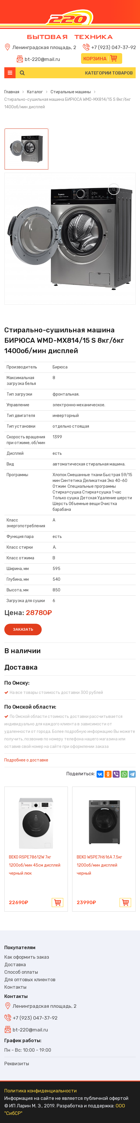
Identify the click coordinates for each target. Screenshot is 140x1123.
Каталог (35, 92)
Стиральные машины (71, 92)
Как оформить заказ (26, 957)
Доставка (15, 964)
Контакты (15, 987)
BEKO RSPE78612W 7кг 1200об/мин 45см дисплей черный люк (34, 865)
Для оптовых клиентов (29, 979)
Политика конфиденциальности (40, 1091)
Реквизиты (16, 1063)
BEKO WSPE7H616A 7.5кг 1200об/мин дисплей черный (99, 865)
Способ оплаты (21, 972)
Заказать (23, 629)
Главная (11, 92)
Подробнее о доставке (26, 760)
